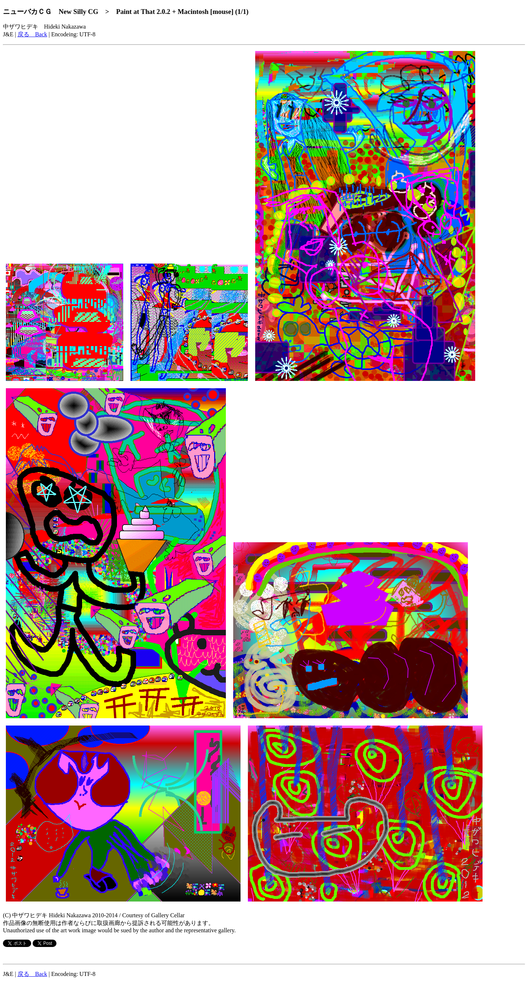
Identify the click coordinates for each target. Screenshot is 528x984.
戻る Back (32, 34)
